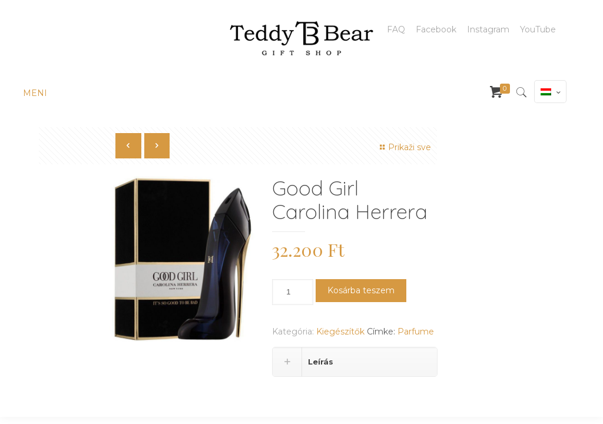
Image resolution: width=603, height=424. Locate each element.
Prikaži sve (403, 147)
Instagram (488, 29)
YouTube (538, 29)
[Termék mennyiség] (292, 292)
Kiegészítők (340, 331)
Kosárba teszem (361, 290)
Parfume (415, 331)
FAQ (396, 29)
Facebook (436, 29)
